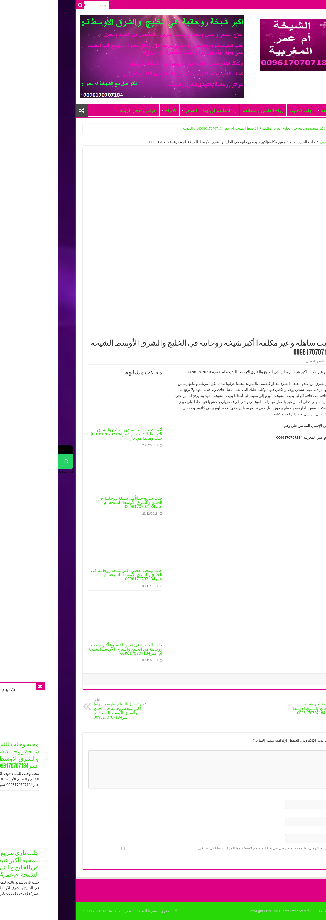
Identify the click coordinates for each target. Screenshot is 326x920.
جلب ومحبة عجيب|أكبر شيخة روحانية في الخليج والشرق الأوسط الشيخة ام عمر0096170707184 (68, 574)
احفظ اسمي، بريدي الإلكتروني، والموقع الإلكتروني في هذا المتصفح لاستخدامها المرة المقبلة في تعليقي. (217, 848)
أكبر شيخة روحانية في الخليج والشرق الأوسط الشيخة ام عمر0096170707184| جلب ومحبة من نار (68, 433)
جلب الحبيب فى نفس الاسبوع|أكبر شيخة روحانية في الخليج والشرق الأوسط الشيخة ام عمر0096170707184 (67, 649)
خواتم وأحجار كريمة (80, 110)
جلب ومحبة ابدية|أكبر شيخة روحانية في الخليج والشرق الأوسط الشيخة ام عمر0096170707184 (262, 706)
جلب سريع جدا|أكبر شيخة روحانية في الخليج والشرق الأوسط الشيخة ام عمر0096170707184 (71, 502)
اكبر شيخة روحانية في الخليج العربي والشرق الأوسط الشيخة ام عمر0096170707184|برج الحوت (195, 128)
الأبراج (112, 110)
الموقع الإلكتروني (283, 831)
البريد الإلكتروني (282, 814)
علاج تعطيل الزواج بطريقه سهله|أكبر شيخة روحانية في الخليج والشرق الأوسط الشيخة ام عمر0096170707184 (63, 709)
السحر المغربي (273, 142)
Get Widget (7, 472)
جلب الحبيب (242, 110)
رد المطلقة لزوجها (161, 110)
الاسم (290, 796)
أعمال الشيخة (275, 110)
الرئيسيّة (276, 5)
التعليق (289, 747)
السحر (132, 110)
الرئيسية (295, 142)
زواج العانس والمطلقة (204, 110)
